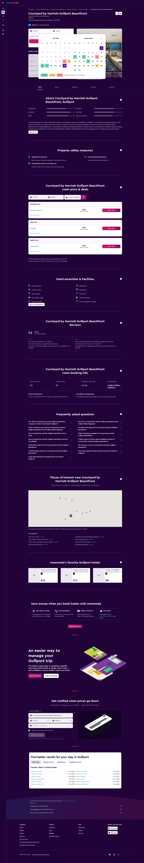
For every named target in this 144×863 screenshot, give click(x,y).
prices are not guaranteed (68, 800)
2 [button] (60, 48)
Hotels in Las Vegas (81, 771)
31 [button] (64, 65)
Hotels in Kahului (36, 776)
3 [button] (64, 48)
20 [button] (47, 61)
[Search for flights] (3, 8)
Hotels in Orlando (81, 776)
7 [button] (51, 52)
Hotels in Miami (80, 779)
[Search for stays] (3, 12)
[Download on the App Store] (113, 832)
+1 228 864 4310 (33, 22)
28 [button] (51, 65)
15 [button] (55, 57)
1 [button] (55, 48)
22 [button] (56, 61)
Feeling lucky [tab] (61, 762)
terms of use (52, 738)
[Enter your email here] (52, 725)
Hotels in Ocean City (37, 784)
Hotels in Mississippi (72, 9)
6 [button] (92, 52)
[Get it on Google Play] (113, 828)
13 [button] (47, 57)
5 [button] (42, 52)
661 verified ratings (42, 25)
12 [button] (42, 57)
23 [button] (60, 61)
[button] (3, 3)
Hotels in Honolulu (36, 774)
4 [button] (83, 52)
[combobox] (52, 715)
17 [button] (64, 57)
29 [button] (56, 65)
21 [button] (51, 61)
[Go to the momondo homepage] (13, 3)
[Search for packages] (3, 20)
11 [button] (69, 52)
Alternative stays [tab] (48, 762)
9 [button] (60, 52)
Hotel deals (31, 9)
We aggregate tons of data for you (76, 809)
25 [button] (69, 61)
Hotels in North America (42, 9)
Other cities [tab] (35, 762)
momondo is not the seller (76, 806)
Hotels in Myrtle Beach (37, 779)
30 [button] (60, 65)
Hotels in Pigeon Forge (82, 781)
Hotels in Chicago (36, 781)
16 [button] (60, 57)
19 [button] (42, 61)
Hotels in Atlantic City (82, 784)
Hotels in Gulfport (83, 9)
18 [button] (69, 57)
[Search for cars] (3, 16)
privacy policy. (61, 738)
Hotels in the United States (57, 9)
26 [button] (42, 65)
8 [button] (55, 52)
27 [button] (47, 65)
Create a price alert (105, 616)
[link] (75, 626)
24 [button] (64, 61)
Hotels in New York (36, 771)
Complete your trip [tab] (75, 762)
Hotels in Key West (81, 774)
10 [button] (64, 52)
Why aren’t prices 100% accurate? (76, 813)
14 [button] (51, 57)
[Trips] (3, 25)
